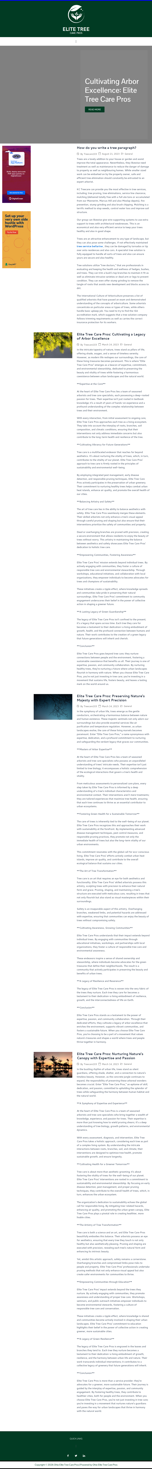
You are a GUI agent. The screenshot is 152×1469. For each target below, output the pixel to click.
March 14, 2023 (110, 345)
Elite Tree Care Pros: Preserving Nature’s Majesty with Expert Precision (112, 698)
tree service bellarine (90, 246)
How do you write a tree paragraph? (107, 147)
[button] (76, 41)
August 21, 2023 (111, 154)
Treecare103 (90, 154)
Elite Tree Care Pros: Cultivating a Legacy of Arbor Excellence (112, 336)
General (129, 154)
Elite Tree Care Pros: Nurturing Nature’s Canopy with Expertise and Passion (111, 1056)
